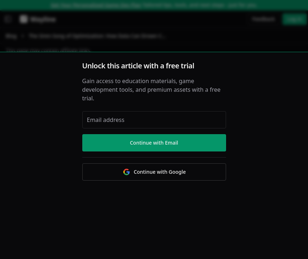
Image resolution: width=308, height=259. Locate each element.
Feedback (263, 18)
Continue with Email (154, 142)
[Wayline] (36, 19)
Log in (294, 18)
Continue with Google (154, 172)
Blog (11, 35)
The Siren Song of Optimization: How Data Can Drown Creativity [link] (98, 35)
